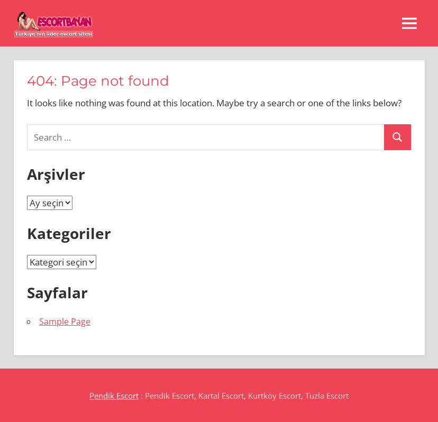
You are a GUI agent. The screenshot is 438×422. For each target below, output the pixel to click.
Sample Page (64, 321)
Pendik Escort (114, 395)
